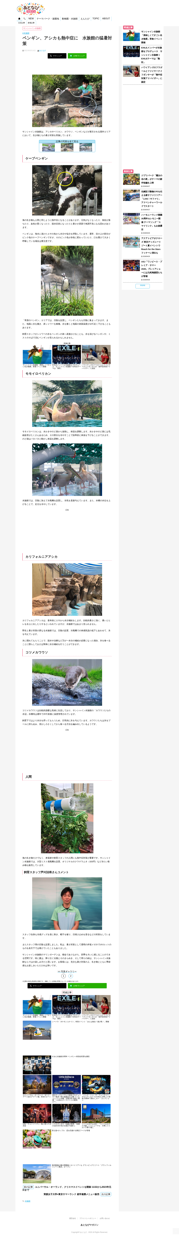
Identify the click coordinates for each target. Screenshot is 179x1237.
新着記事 (31, 23)
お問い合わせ (105, 1218)
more (142, 285)
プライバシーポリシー (87, 1218)
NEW (31, 18)
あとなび (42, 50)
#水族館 (25, 33)
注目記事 (21, 23)
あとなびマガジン (89, 1225)
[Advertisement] (67, 68)
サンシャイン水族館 (32, 28)
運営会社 (72, 1218)
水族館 (27, 1201)
